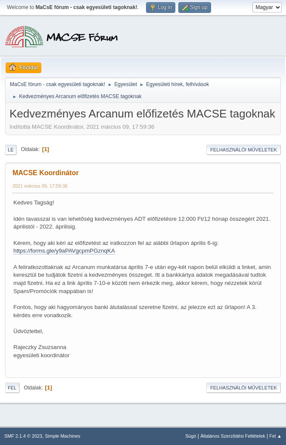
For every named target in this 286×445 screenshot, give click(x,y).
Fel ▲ (275, 436)
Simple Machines (62, 436)
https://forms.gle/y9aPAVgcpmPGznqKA (64, 250)
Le (11, 149)
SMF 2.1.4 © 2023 (23, 436)
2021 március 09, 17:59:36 (40, 186)
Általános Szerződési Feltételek (232, 436)
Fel (12, 387)
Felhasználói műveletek (243, 149)
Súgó (190, 436)
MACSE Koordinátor (45, 172)
